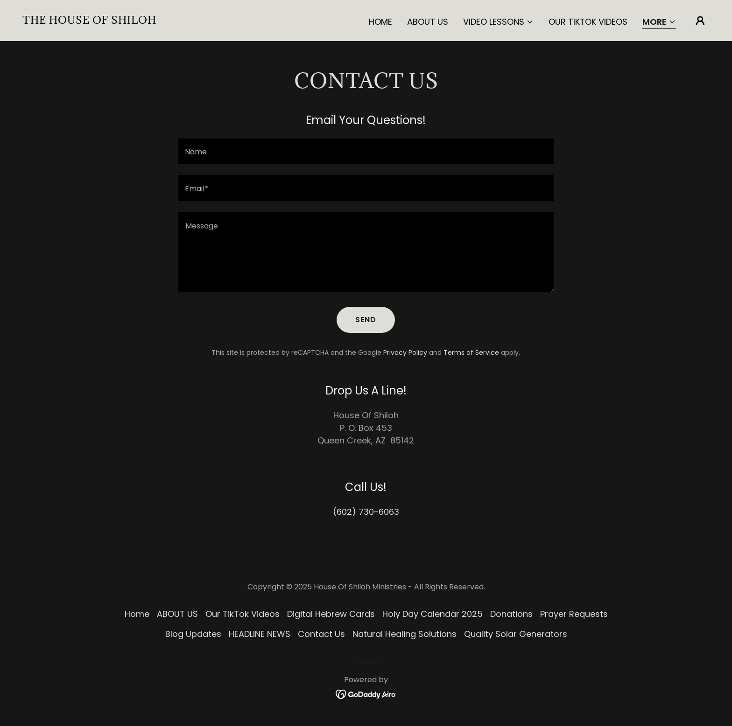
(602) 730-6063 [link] (366, 512)
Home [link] (380, 22)
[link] (89, 21)
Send (365, 319)
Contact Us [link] (321, 634)
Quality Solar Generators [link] (515, 634)
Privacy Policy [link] (405, 352)
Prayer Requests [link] (574, 614)
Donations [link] (511, 614)
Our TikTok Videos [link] (588, 22)
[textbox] (366, 151)
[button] (498, 22)
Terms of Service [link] (471, 352)
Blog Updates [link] (193, 634)
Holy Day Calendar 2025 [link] (432, 614)
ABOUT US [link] (427, 22)
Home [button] (137, 614)
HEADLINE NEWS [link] (259, 634)
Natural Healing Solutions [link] (404, 634)
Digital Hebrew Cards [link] (331, 614)
